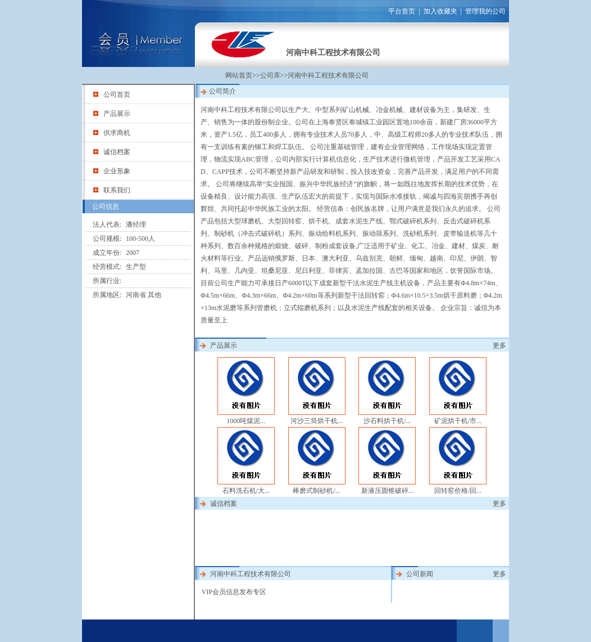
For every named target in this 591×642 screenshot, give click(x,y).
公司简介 (222, 91)
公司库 (270, 75)
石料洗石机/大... (246, 491)
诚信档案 (116, 152)
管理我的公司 (485, 11)
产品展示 (116, 114)
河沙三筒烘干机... (316, 421)
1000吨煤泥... (245, 421)
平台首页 (401, 11)
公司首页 (116, 94)
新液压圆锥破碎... (387, 491)
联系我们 (116, 190)
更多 (499, 345)
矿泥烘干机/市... (457, 421)
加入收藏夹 (440, 11)
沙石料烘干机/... (387, 421)
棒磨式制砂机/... (316, 491)
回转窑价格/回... (457, 491)
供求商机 (116, 133)
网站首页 (238, 75)
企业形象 (116, 171)
